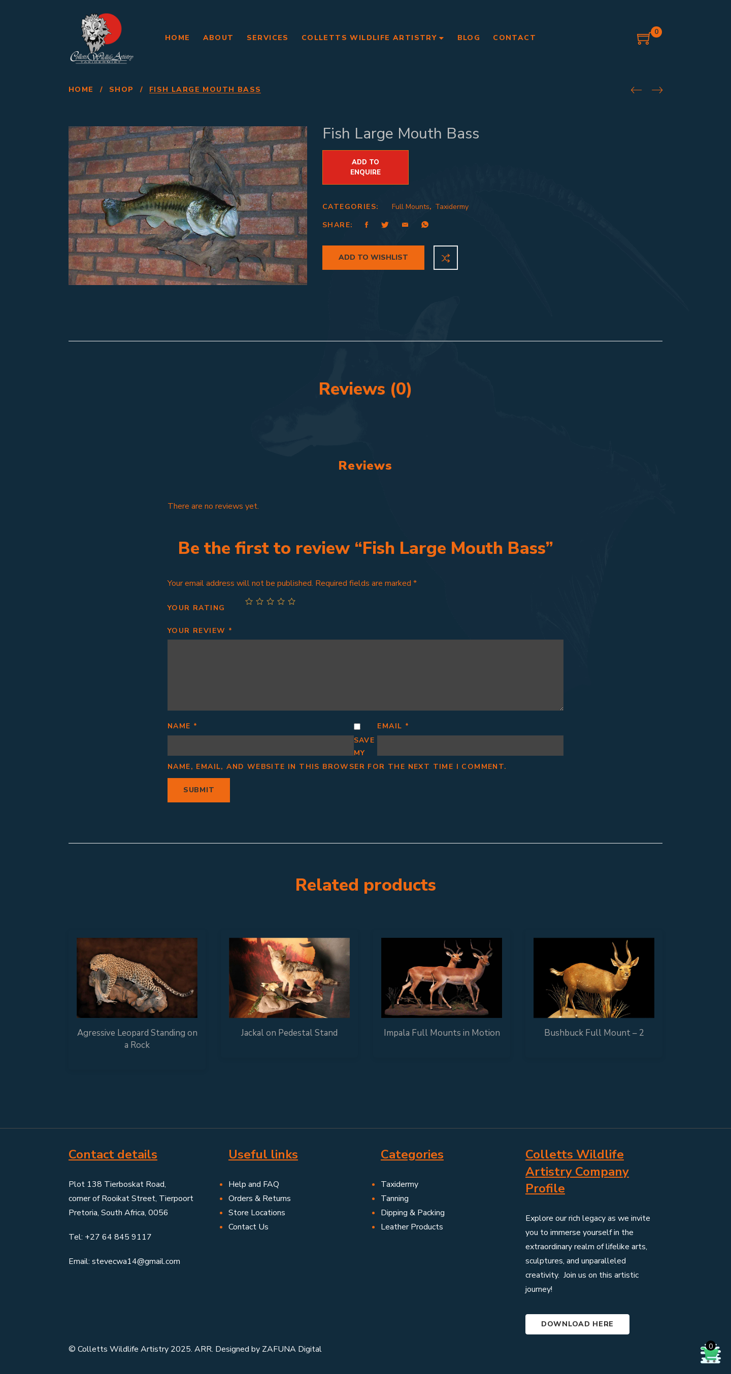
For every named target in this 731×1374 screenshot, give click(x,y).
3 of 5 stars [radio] (270, 601)
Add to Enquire (365, 167)
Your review (200, 631)
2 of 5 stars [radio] (259, 601)
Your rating (196, 608)
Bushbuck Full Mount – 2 (594, 1033)
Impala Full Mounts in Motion (442, 1033)
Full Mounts (410, 207)
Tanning (395, 1198)
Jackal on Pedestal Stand (289, 1033)
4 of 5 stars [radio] (281, 601)
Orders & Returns (259, 1198)
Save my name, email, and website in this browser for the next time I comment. (337, 753)
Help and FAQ (253, 1184)
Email (393, 726)
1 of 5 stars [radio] (249, 601)
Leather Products (412, 1226)
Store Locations (256, 1212)
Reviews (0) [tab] (366, 389)
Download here (577, 1324)
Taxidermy (452, 207)
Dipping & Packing (413, 1212)
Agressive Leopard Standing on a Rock (137, 1039)
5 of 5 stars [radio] (291, 601)
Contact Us (248, 1226)
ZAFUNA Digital (292, 1349)
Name (182, 726)
